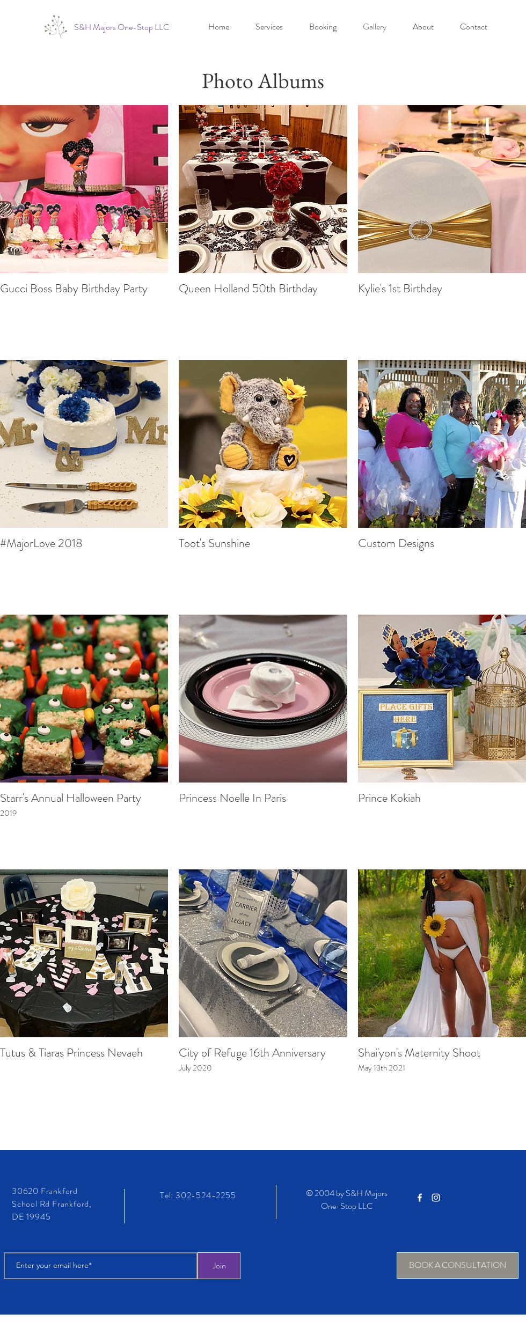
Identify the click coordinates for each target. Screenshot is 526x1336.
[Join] (219, 1265)
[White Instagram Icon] (435, 1197)
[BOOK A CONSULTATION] (457, 1265)
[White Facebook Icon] (419, 1197)
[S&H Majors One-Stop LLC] (121, 27)
